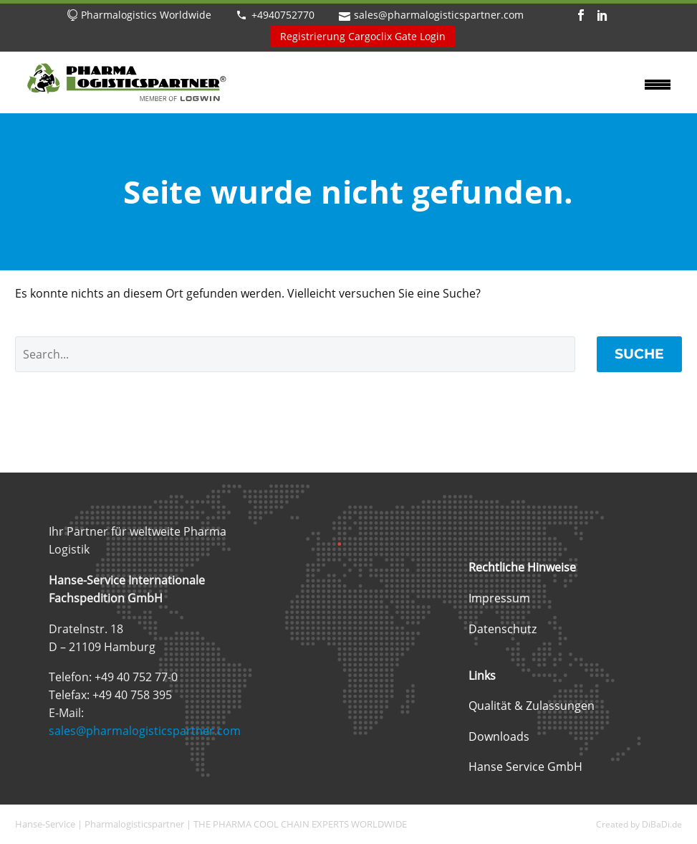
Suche (639, 354)
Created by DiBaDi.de (639, 824)
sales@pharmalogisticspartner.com (439, 15)
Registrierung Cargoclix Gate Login (363, 36)
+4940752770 (282, 15)
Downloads (498, 736)
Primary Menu (657, 85)
